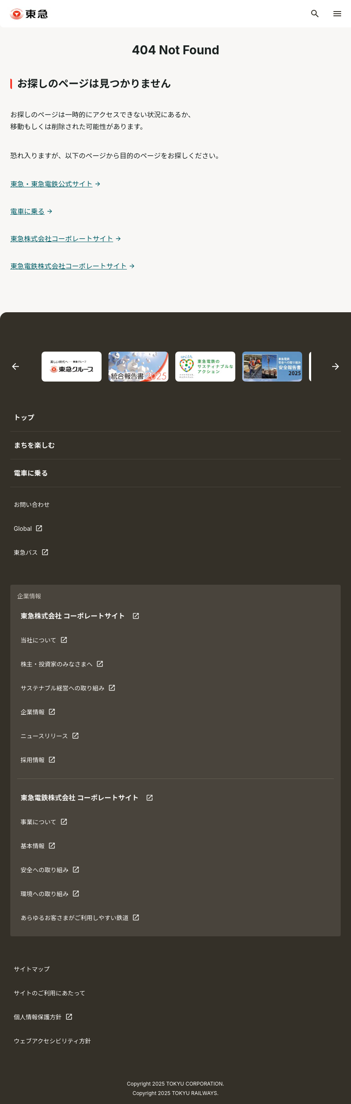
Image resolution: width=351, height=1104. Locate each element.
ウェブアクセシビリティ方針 (52, 1041)
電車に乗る (27, 211)
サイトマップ (32, 969)
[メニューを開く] (337, 13)
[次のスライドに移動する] (335, 367)
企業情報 (47, 714)
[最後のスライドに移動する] (15, 367)
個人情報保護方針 (43, 1019)
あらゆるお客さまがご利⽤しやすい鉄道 (80, 920)
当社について (47, 642)
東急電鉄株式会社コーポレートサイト (68, 266)
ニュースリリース (49, 738)
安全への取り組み (50, 872)
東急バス (40, 554)
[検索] (315, 13)
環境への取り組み (50, 896)
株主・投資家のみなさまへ (62, 666)
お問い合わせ (32, 504)
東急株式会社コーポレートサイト (61, 238)
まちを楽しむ (34, 445)
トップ (24, 417)
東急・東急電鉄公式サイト (51, 184)
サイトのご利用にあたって (49, 993)
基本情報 (47, 848)
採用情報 (47, 762)
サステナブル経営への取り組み (68, 690)
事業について (47, 824)
